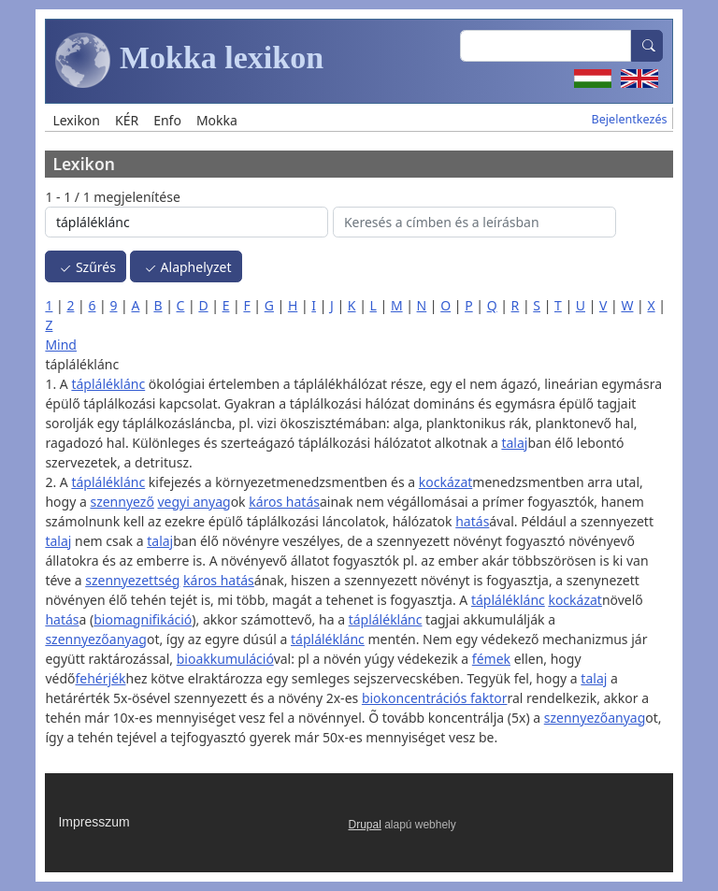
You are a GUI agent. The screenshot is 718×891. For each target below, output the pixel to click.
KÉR (126, 120)
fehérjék (101, 678)
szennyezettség (132, 580)
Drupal (365, 824)
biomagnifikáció (142, 619)
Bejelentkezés (630, 119)
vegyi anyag (194, 501)
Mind (61, 344)
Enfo (167, 120)
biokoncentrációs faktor (435, 698)
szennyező (121, 501)
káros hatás (284, 501)
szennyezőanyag (96, 639)
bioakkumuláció (225, 659)
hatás (472, 521)
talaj (514, 443)
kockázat (445, 482)
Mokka (216, 120)
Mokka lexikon (189, 61)
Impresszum (93, 821)
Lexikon (76, 120)
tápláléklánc (108, 384)
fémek (491, 659)
